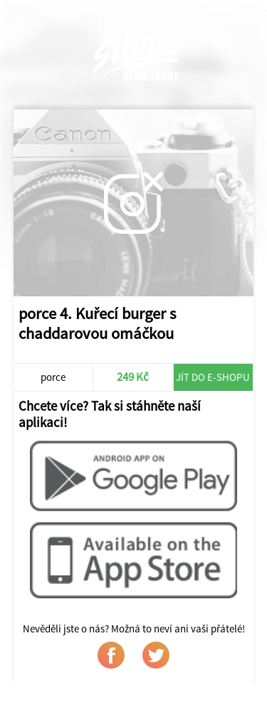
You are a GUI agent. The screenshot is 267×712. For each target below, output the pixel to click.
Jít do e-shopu (213, 377)
